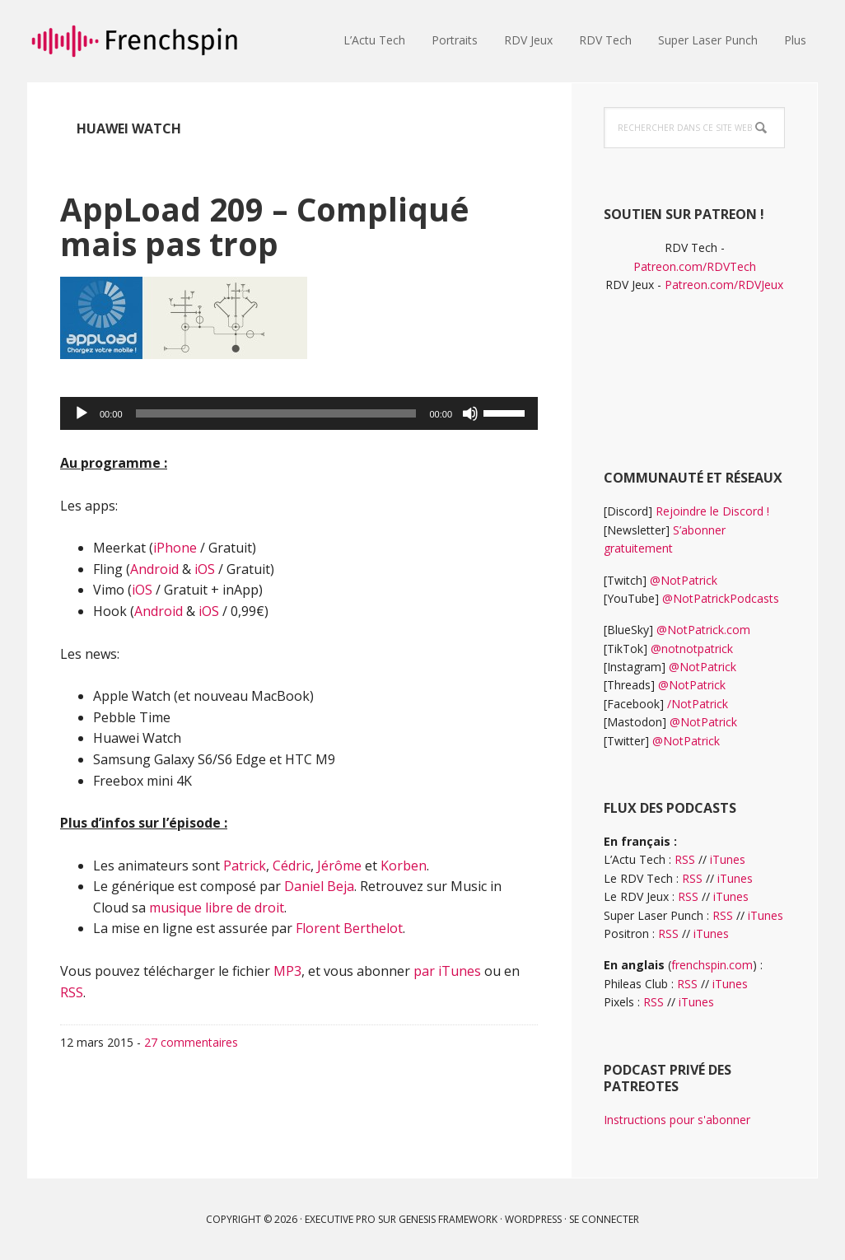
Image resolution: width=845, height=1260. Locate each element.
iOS (204, 569)
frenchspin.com (712, 965)
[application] (299, 413)
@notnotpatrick (692, 648)
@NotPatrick (683, 580)
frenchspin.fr (134, 41)
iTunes (727, 859)
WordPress (533, 1219)
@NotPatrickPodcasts (720, 598)
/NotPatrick (697, 704)
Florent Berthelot (349, 928)
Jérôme (339, 865)
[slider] (276, 413)
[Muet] (470, 413)
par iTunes (447, 971)
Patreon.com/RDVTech (694, 266)
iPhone (175, 548)
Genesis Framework (448, 1219)
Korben (403, 865)
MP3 (287, 971)
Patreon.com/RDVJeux (724, 284)
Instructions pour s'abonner (677, 1119)
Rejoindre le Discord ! (712, 511)
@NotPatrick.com (703, 629)
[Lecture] (81, 413)
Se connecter (604, 1219)
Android (154, 569)
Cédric (291, 865)
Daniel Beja (319, 886)
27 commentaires (191, 1042)
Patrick (244, 865)
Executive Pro (340, 1219)
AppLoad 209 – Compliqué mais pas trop (280, 225)
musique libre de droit (216, 907)
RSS (71, 992)
